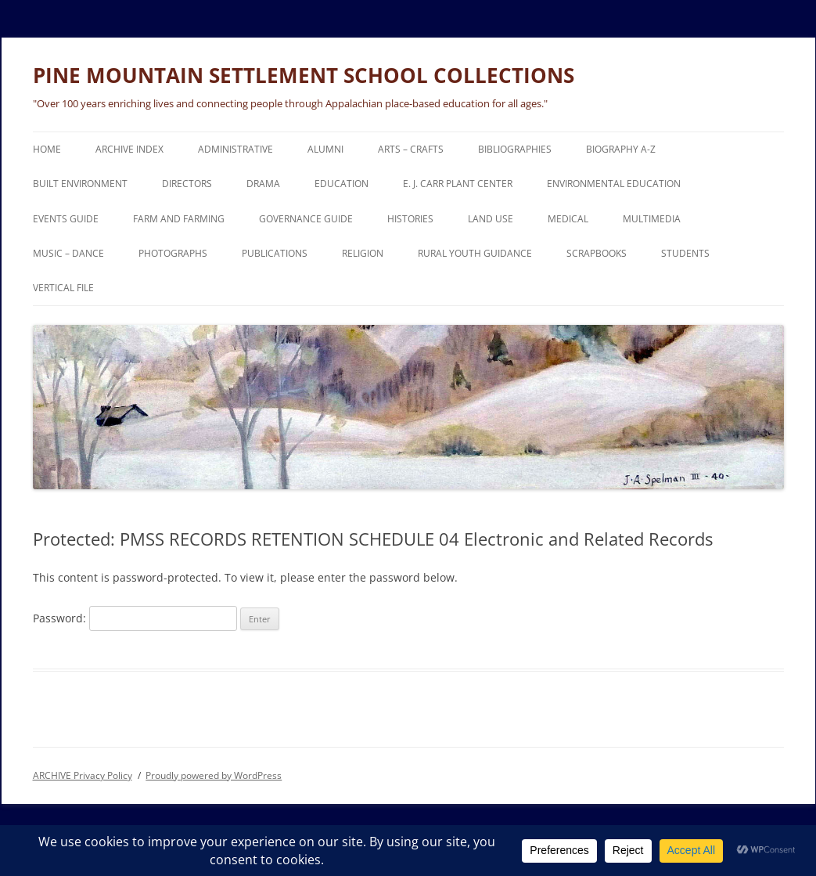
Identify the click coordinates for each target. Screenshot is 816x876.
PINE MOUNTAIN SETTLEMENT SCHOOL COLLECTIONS (303, 75)
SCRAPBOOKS (596, 253)
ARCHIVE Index (129, 149)
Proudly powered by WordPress (214, 775)
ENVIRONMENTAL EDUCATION (614, 183)
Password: (135, 618)
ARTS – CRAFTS (411, 149)
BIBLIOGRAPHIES (515, 149)
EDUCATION (341, 183)
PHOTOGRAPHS (172, 253)
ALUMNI (325, 149)
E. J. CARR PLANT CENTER (457, 183)
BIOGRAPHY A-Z (621, 149)
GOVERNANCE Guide (306, 218)
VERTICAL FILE (63, 287)
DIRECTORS (187, 183)
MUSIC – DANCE (68, 253)
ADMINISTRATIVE (235, 149)
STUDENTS (685, 253)
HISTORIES (410, 218)
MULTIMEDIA (652, 218)
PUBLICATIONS (274, 253)
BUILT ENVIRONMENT (80, 183)
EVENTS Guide (66, 218)
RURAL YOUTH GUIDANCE (475, 253)
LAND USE (490, 218)
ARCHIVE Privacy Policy (82, 775)
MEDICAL (568, 218)
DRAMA (263, 183)
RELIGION (362, 253)
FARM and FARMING (179, 218)
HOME (47, 149)
